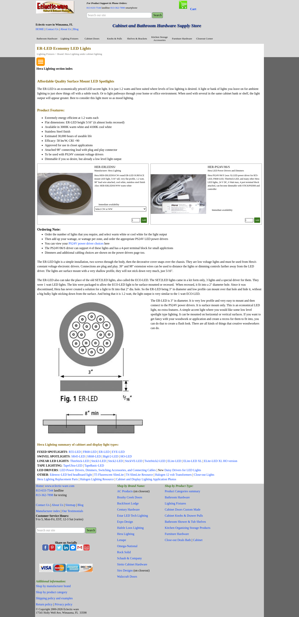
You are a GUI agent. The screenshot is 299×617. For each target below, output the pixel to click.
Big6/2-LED (110, 456)
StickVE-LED (133, 461)
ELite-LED (174, 461)
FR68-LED (90, 451)
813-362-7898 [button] (117, 7)
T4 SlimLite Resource (139, 474)
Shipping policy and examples (54, 598)
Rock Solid (124, 552)
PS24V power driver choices (86, 243)
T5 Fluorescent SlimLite (109, 474)
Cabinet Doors (92, 38)
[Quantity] (136, 220)
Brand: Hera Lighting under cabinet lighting (79, 54)
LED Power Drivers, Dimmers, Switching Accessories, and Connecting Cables (107, 470)
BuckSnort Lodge (128, 503)
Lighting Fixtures (69, 38)
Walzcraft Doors (127, 576)
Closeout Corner (204, 38)
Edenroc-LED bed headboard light (71, 474)
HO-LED (126, 456)
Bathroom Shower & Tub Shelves (185, 521)
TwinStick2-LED (154, 461)
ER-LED (104, 451)
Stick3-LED (98, 461)
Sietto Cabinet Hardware (132, 564)
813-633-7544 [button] (94, 7)
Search (157, 15)
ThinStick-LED (79, 461)
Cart (193, 9)
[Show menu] (40, 62)
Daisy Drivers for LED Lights (182, 470)
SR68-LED (94, 456)
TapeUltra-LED (72, 465)
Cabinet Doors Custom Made (182, 509)
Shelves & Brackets (137, 38)
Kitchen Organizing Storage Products (187, 527)
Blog (76, 29)
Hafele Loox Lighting (130, 527)
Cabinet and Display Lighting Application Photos (146, 479)
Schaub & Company (129, 558)
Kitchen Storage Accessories (159, 39)
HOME (40, 29)
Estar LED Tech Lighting (132, 515)
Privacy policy (63, 604)
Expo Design (125, 521)
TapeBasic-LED (94, 465)
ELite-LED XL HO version (220, 461)
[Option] (120, 209)
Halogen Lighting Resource (97, 479)
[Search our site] (119, 15)
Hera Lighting (125, 533)
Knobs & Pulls (114, 38)
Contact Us (52, 29)
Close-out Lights (204, 474)
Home (39, 486)
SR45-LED (78, 456)
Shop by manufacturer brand (53, 586)
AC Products (125, 491)
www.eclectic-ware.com (59, 486)
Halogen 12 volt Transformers (173, 474)
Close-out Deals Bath (178, 540)
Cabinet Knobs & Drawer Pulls (184, 515)
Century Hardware (128, 509)
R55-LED (75, 451)
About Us (65, 29)
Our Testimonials (72, 511)
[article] (93, 194)
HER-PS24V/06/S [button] (219, 167)
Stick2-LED (115, 461)
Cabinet (198, 540)
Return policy (44, 604)
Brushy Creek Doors (129, 497)
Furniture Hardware (182, 38)
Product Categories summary (182, 491)
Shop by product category (51, 592)
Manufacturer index (48, 511)
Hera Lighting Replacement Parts (57, 479)
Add (144, 220)
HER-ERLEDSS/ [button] (105, 167)
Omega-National (127, 546)
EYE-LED (118, 451)
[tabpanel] (119, 5)
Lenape (121, 540)
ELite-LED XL (192, 461)
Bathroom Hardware (47, 38)
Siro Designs (125, 570)
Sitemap (70, 505)
